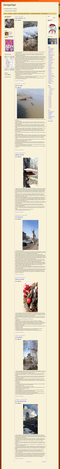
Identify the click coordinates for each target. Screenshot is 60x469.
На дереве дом (50, 112)
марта (50, 92)
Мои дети (50, 53)
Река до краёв (18, 85)
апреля (50, 91)
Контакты (15, 13)
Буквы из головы (51, 81)
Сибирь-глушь (50, 48)
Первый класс (50, 78)
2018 (49, 103)
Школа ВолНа (50, 113)
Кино (49, 61)
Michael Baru (50, 114)
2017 (49, 104)
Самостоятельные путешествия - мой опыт (52, 116)
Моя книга (10, 13)
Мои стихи (50, 63)
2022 (49, 99)
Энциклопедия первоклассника (23, 13)
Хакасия (50, 79)
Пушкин (50, 58)
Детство (50, 56)
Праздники (50, 57)
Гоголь (49, 77)
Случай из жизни (51, 59)
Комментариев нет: (21, 80)
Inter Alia (50, 115)
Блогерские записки (51, 76)
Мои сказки (50, 80)
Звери (49, 65)
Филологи (50, 67)
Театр (49, 66)
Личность (50, 60)
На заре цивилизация (20, 401)
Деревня (50, 64)
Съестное (50, 50)
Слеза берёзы (18, 337)
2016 (49, 105)
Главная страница (28, 461)
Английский (50, 83)
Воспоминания (50, 49)
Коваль (49, 74)
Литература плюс (51, 54)
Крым (49, 82)
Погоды (49, 51)
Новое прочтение (51, 75)
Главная (5, 13)
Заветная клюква (19, 279)
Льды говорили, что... (20, 18)
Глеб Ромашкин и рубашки (35, 13)
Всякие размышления (51, 52)
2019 (49, 102)
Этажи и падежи (44, 13)
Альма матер (50, 62)
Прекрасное (50, 55)
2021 (49, 100)
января (50, 94)
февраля (50, 93)
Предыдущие (44, 461)
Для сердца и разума (51, 111)
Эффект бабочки (19, 154)
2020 (49, 101)
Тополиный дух (19, 217)
